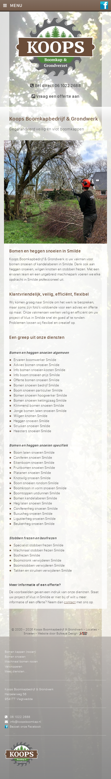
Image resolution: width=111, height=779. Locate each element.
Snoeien (29, 633)
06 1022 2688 (20, 717)
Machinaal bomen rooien (21, 661)
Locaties (91, 629)
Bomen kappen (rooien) (20, 652)
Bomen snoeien (15, 656)
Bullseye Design (67, 633)
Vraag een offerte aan (55, 96)
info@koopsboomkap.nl (25, 722)
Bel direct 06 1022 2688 (55, 85)
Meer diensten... (16, 671)
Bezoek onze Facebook (25, 726)
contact (70, 602)
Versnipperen (13, 666)
